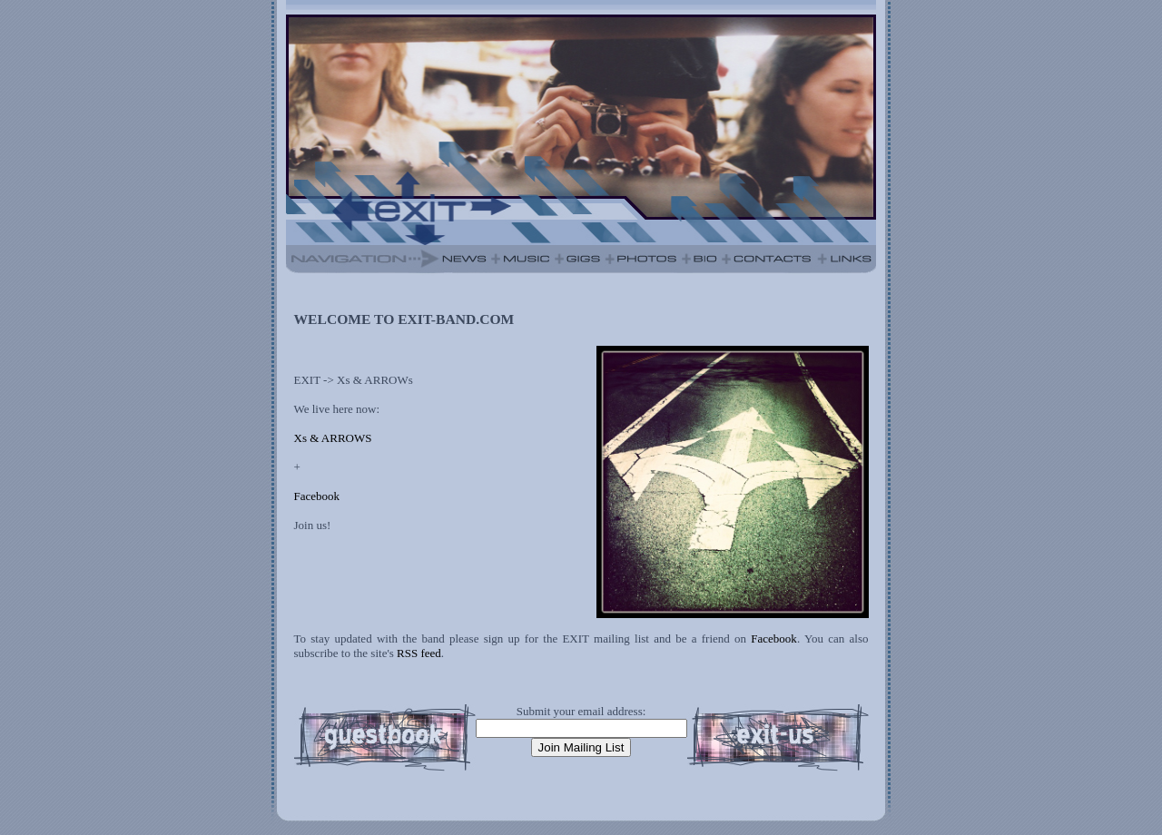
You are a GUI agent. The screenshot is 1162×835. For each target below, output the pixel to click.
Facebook (317, 496)
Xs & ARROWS (333, 438)
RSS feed (419, 653)
